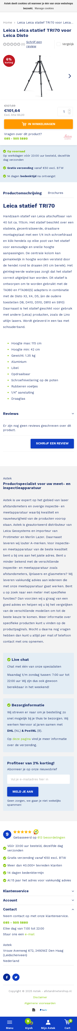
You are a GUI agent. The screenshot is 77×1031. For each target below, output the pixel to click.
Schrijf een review (34, 44)
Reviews (38, 413)
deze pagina (22, 739)
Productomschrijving (22, 193)
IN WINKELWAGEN (38, 124)
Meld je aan (23, 791)
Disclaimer (40, 997)
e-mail (29, 934)
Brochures (55, 193)
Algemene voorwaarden (40, 1003)
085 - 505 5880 (15, 922)
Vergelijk (68, 44)
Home (7, 22)
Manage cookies (44, 8)
